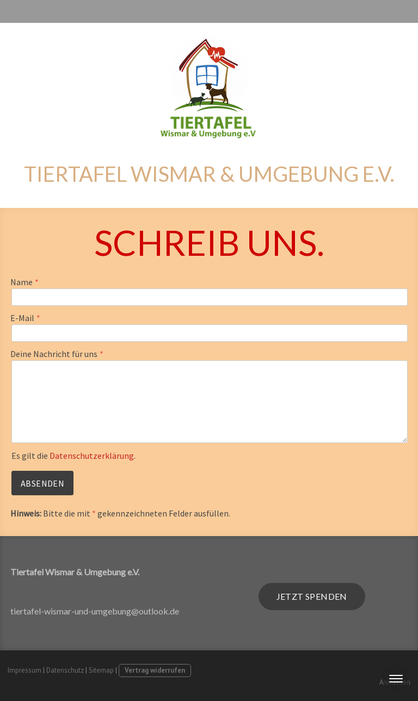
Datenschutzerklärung (92, 455)
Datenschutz (65, 670)
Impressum (24, 670)
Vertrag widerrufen (155, 670)
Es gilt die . (73, 455)
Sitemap (101, 670)
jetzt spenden (311, 596)
